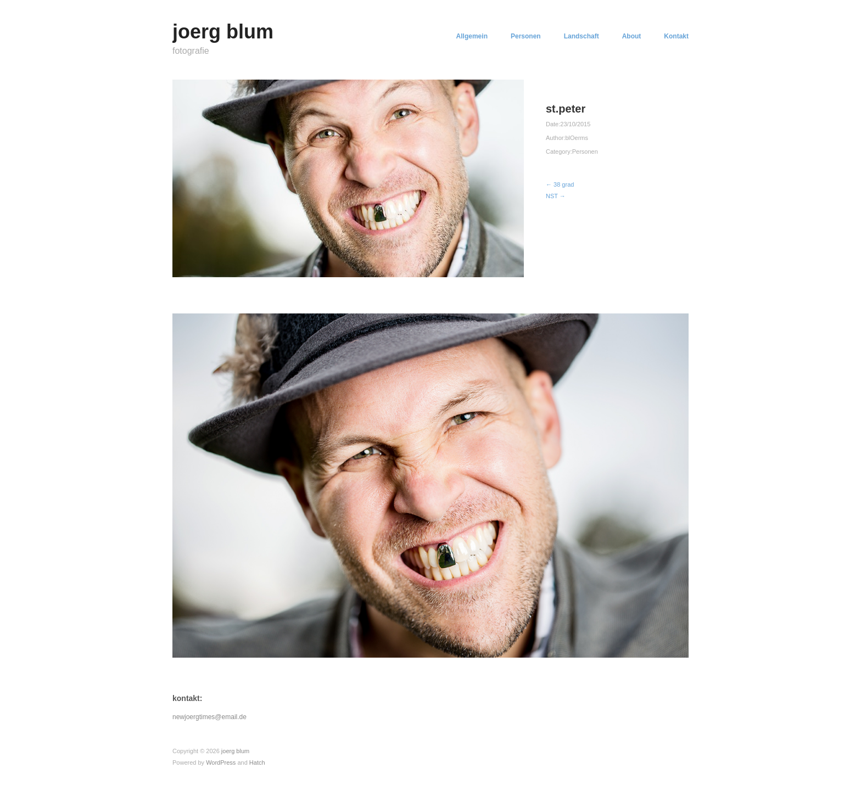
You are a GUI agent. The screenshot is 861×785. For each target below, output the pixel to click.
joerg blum (222, 31)
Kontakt (676, 36)
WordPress (221, 762)
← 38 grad (560, 184)
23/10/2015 (575, 124)
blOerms (576, 137)
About (631, 36)
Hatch (257, 762)
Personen (526, 36)
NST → (556, 196)
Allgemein (472, 36)
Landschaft (581, 36)
